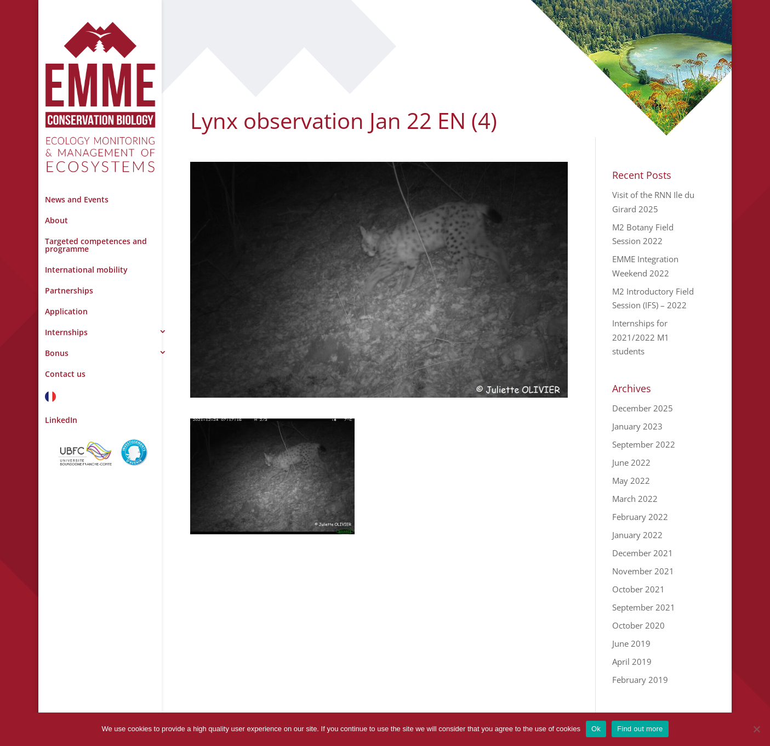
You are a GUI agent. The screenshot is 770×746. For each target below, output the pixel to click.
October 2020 (638, 625)
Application (66, 311)
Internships (66, 332)
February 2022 (640, 516)
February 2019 (640, 679)
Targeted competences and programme (96, 245)
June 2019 (631, 643)
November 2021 (643, 571)
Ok (596, 729)
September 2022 (643, 444)
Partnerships (69, 290)
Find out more (640, 729)
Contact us (65, 374)
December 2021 (642, 552)
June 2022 (631, 462)
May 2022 (631, 480)
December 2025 (642, 408)
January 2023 (637, 426)
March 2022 (635, 498)
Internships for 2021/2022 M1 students (640, 337)
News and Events (77, 199)
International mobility (86, 269)
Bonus (57, 353)
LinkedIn (61, 420)
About (56, 220)
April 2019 (632, 661)
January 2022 (637, 534)
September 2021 (643, 607)
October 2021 (638, 589)
